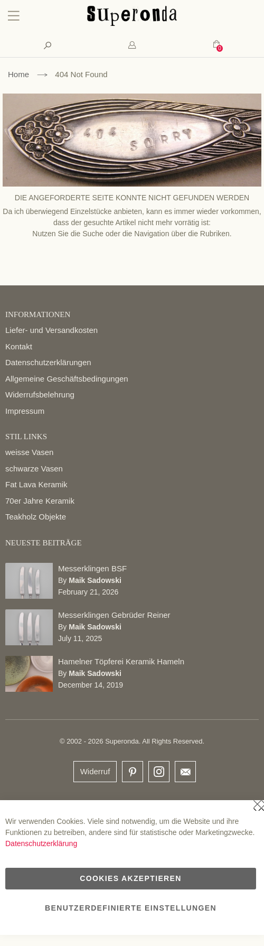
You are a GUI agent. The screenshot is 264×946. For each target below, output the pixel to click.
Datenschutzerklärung (41, 843)
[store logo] (132, 23)
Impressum (24, 410)
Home (18, 74)
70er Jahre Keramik (39, 500)
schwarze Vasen (34, 468)
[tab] (132, 45)
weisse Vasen (29, 452)
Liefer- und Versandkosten (51, 330)
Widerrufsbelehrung (39, 394)
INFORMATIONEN (37, 314)
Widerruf (95, 771)
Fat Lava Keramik (36, 484)
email (185, 771)
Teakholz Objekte (35, 516)
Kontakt (18, 346)
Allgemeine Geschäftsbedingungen (66, 378)
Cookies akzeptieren (130, 878)
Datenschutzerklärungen (48, 362)
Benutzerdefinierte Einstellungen (130, 908)
